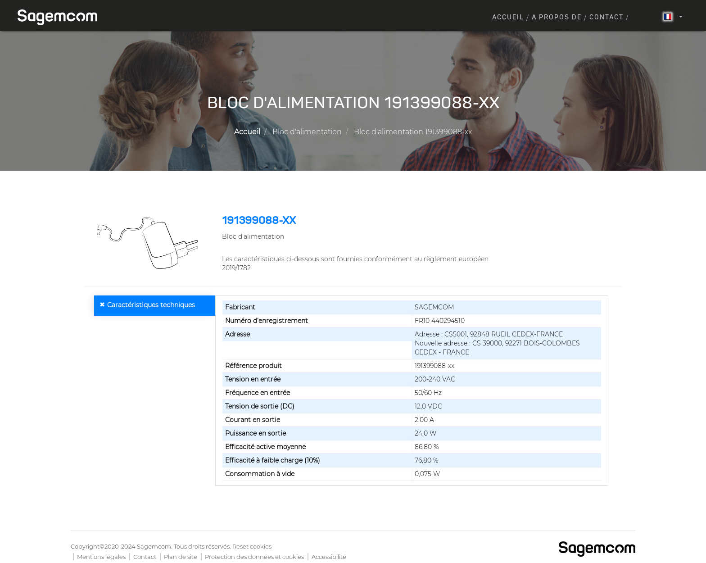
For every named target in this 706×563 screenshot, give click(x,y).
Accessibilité (329, 556)
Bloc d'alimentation (307, 131)
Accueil (508, 17)
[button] (149, 243)
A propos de (557, 17)
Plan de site (180, 556)
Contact (606, 17)
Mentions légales (101, 556)
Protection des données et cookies (254, 556)
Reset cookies (252, 546)
